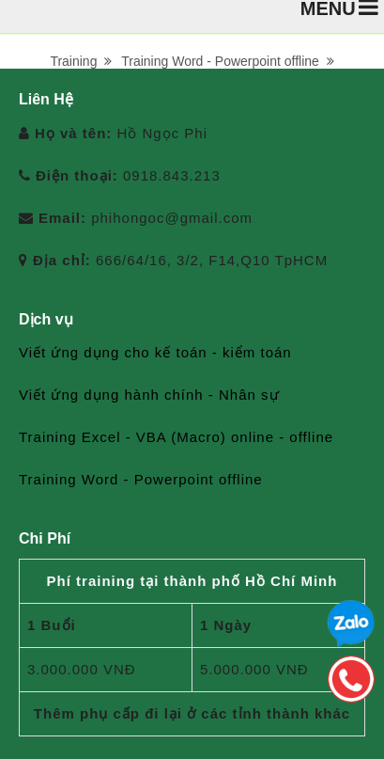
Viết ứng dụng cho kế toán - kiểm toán (155, 352)
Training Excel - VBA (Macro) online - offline (176, 437)
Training (81, 61)
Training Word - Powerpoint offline (227, 61)
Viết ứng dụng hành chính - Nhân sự (149, 395)
